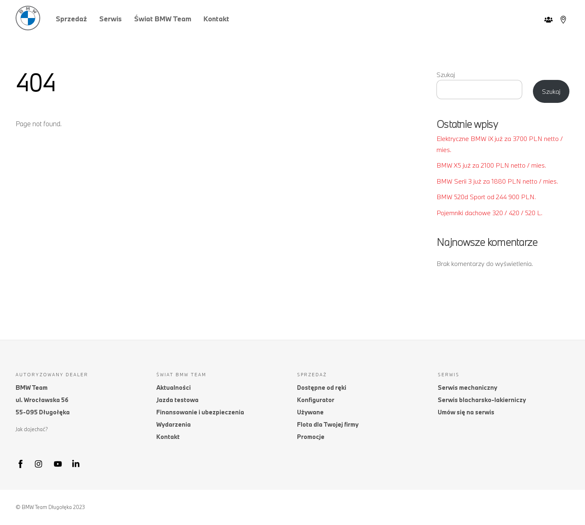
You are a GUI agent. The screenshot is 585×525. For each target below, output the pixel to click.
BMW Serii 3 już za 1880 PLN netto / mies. (497, 181)
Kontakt (216, 18)
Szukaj (445, 74)
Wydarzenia (173, 424)
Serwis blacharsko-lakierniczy (482, 400)
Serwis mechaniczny (467, 387)
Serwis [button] (110, 18)
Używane (310, 412)
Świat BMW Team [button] (162, 18)
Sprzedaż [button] (71, 18)
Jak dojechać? (32, 429)
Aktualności (173, 387)
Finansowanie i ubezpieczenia (200, 412)
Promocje (310, 437)
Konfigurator (315, 400)
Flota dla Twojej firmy (328, 424)
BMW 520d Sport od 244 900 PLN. (486, 197)
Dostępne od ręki (321, 387)
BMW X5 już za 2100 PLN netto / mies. (491, 165)
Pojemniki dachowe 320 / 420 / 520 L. (489, 213)
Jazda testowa (177, 400)
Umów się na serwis (466, 412)
